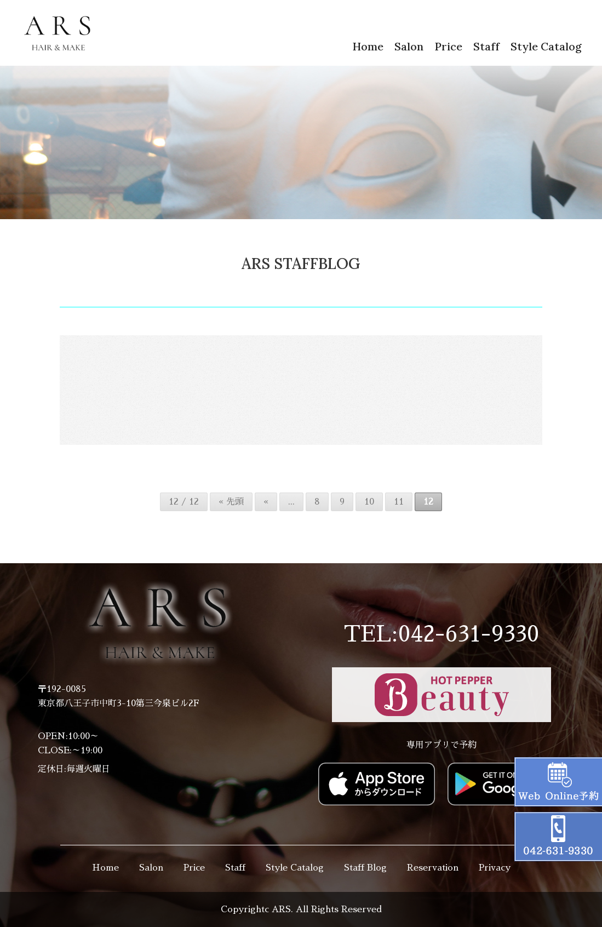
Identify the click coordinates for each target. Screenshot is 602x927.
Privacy (495, 867)
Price (448, 46)
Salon (408, 46)
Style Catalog (546, 46)
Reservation (432, 867)
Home (367, 46)
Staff (486, 46)
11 (399, 501)
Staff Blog (365, 867)
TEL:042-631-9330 (441, 634)
